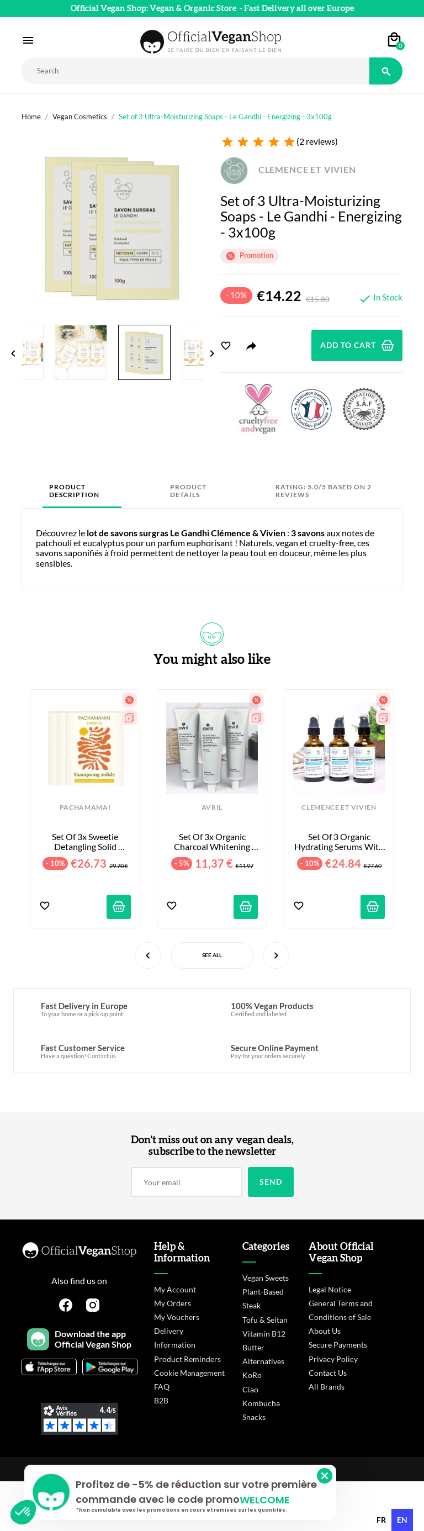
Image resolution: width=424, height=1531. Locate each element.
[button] (23, 1512)
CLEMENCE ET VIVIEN (288, 169)
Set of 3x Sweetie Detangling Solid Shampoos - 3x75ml (85, 842)
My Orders (172, 1303)
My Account (175, 1289)
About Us (325, 1330)
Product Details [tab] (188, 491)
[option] (381, 1520)
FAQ (161, 1386)
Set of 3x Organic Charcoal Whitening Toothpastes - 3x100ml (212, 842)
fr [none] (381, 1519)
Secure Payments (338, 1344)
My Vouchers (176, 1317)
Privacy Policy (333, 1359)
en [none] (402, 1519)
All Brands (326, 1386)
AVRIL (212, 807)
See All (212, 955)
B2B (161, 1400)
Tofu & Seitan (265, 1319)
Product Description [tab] (74, 491)
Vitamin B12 (263, 1333)
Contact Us (328, 1372)
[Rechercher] (195, 71)
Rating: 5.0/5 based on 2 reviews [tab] (323, 491)
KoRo (252, 1375)
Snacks (254, 1417)
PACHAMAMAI (85, 807)
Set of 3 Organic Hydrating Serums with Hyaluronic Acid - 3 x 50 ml (339, 842)
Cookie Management (189, 1372)
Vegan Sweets (265, 1277)
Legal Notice (330, 1289)
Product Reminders (187, 1359)
